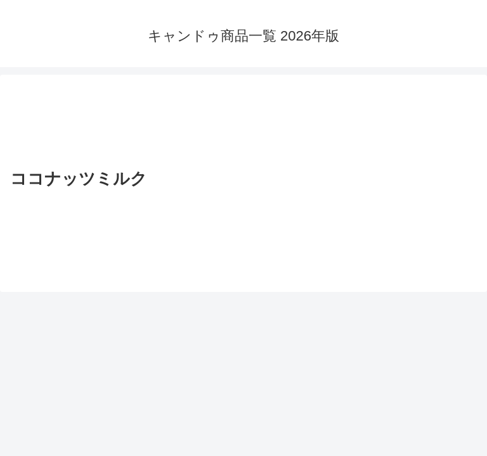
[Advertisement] (243, 123)
